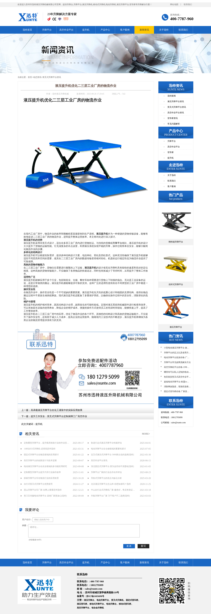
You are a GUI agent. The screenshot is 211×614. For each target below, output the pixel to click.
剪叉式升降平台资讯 (51, 77)
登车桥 (170, 152)
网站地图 (174, 4)
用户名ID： (27, 519)
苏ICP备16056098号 (95, 596)
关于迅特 (164, 30)
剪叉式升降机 (117, 600)
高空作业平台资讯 (175, 113)
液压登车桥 (82, 604)
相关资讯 (32, 434)
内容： (25, 525)
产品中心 (105, 30)
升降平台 (47, 30)
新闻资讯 (144, 30)
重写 (143, 546)
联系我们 (188, 4)
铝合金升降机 (98, 608)
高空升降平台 (83, 608)
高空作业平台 (66, 30)
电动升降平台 (103, 600)
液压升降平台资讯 (175, 101)
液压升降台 (89, 600)
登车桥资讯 (172, 118)
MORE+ (146, 434)
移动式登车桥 (125, 604)
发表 (129, 546)
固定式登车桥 (132, 600)
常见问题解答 (173, 124)
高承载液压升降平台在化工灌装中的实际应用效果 (56, 410)
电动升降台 (111, 604)
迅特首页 (27, 30)
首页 (30, 77)
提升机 (85, 30)
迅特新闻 (171, 96)
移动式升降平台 (97, 604)
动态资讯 (37, 77)
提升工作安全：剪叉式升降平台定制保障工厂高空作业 (59, 416)
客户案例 (125, 30)
